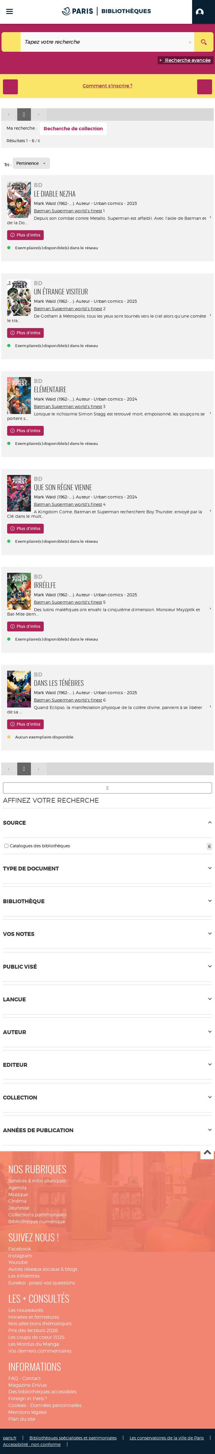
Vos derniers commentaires (39, 1351)
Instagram (20, 1256)
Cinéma (17, 1201)
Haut (207, 1152)
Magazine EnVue (27, 1385)
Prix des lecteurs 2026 (33, 1330)
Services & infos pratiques (37, 1181)
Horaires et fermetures (33, 1317)
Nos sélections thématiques (40, 1323)
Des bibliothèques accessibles (42, 1392)
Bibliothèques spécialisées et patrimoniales (73, 1437)
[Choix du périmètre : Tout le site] (11, 42)
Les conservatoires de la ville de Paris (167, 1437)
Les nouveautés (25, 1310)
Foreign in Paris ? (27, 1398)
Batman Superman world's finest (68, 210)
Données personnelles (55, 1405)
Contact (31, 1378)
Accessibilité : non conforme (32, 1444)
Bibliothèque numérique (36, 1221)
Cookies (17, 1405)
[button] (203, 12)
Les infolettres (24, 1276)
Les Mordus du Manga (33, 1344)
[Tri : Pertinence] (31, 163)
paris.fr (9, 1437)
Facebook (19, 1249)
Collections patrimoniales (37, 1215)
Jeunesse (18, 1208)
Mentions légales (27, 1412)
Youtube (18, 1262)
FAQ (13, 1378)
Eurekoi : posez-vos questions (41, 1283)
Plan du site (21, 1419)
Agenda (17, 1188)
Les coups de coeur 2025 (36, 1337)
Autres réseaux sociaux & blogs (42, 1269)
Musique (18, 1194)
